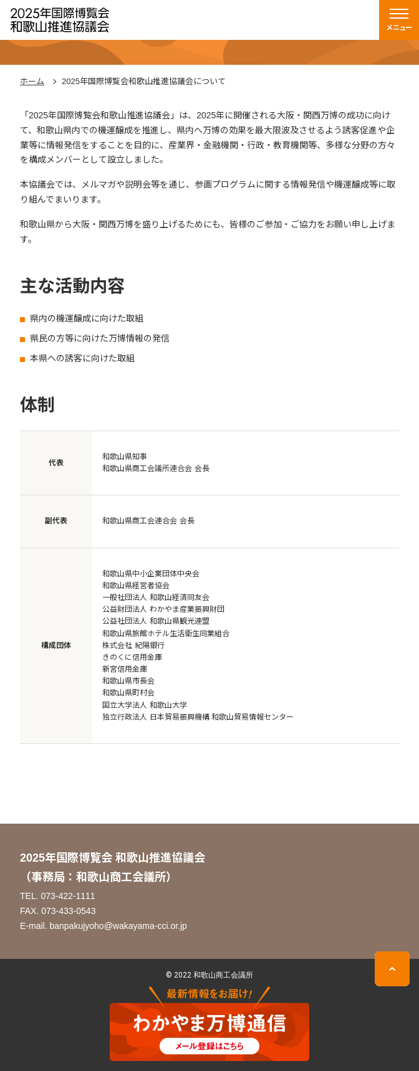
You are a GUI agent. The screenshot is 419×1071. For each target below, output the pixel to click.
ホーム (32, 81)
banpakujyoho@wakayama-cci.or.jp (117, 926)
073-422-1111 (68, 896)
